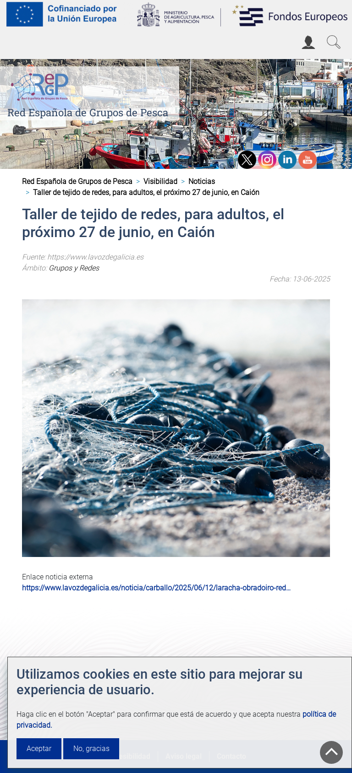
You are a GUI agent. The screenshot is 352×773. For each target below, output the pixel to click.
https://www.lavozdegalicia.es (95, 257)
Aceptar (39, 748)
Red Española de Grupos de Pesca (87, 112)
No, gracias (91, 748)
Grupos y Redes (74, 268)
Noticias (201, 181)
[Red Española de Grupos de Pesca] (41, 85)
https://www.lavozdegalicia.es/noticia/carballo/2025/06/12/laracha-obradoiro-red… (156, 588)
